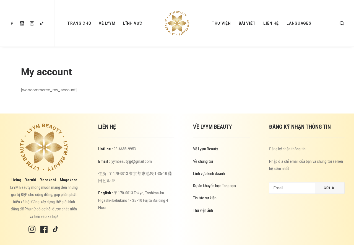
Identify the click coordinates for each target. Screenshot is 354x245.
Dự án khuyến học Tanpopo (214, 185)
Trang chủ (79, 23)
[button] (13, 23)
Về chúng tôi (203, 161)
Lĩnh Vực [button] (132, 23)
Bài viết (247, 23)
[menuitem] (13, 23)
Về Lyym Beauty (205, 148)
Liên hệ (271, 23)
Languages (299, 23)
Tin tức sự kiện (205, 197)
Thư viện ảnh (203, 210)
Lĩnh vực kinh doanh (209, 173)
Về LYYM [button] (107, 23)
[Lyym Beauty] (177, 23)
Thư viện (221, 23)
